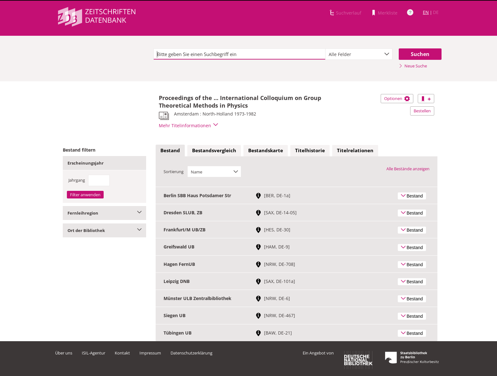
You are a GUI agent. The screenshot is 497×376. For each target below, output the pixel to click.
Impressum (150, 353)
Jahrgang (76, 180)
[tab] (170, 151)
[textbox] (239, 54)
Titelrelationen (355, 150)
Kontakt (122, 353)
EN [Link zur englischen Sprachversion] (426, 12)
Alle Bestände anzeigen (407, 169)
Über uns (63, 353)
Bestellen (422, 111)
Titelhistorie (310, 150)
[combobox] (358, 54)
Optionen (397, 98)
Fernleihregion (104, 213)
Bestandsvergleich (214, 150)
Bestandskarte (265, 150)
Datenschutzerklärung (191, 353)
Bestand (170, 150)
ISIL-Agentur (93, 353)
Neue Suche (413, 66)
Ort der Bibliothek (104, 230)
